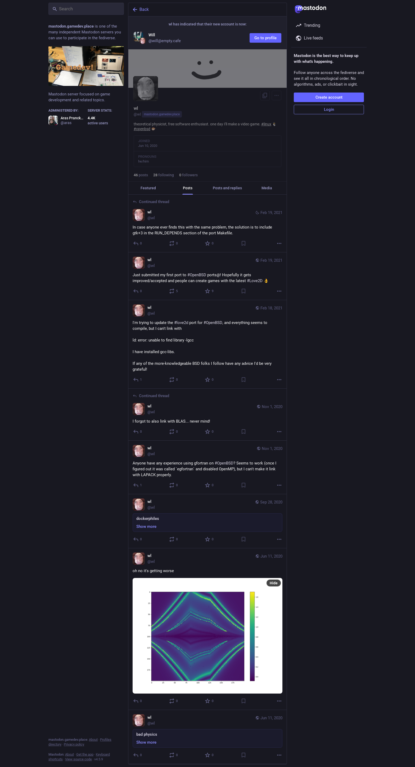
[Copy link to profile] (265, 95)
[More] (279, 243)
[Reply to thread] (138, 243)
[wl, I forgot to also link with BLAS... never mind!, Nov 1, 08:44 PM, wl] (207, 415)
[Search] (86, 9)
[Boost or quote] (174, 243)
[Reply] (138, 291)
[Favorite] (209, 243)
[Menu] (276, 95)
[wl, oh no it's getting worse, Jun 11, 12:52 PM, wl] (207, 629)
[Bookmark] (243, 243)
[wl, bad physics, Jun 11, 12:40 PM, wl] (207, 737)
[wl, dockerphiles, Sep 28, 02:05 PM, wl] (207, 521)
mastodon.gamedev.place (162, 114)
